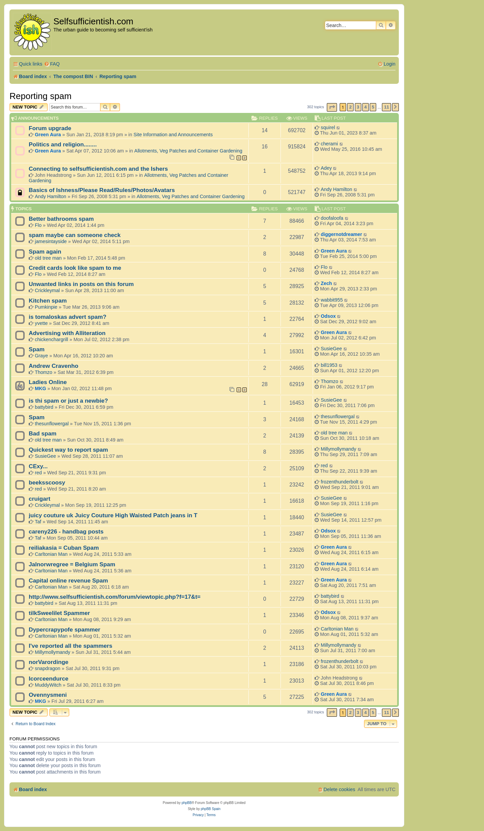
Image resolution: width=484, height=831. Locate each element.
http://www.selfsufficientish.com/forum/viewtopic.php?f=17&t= (114, 596)
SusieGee (331, 348)
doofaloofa (332, 218)
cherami (329, 143)
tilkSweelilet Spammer (59, 613)
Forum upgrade (50, 128)
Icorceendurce (48, 678)
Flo (38, 225)
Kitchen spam (48, 300)
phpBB (187, 803)
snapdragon (47, 668)
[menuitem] (52, 64)
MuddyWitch (48, 685)
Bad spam (42, 433)
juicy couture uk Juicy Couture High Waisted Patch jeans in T (113, 515)
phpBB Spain (210, 809)
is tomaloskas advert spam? (67, 316)
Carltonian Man (51, 554)
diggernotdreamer (341, 234)
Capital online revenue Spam (68, 580)
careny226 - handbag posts (66, 531)
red (38, 472)
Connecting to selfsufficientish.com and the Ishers (98, 168)
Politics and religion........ (63, 144)
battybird (44, 407)
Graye (41, 355)
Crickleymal (47, 290)
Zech (326, 283)
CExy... (38, 466)
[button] (332, 107)
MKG (40, 388)
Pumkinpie (46, 307)
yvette (41, 323)
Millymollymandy (338, 449)
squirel (328, 127)
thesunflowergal (52, 423)
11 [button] (386, 107)
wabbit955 (332, 300)
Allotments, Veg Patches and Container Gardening (188, 150)
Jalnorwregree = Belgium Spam (72, 564)
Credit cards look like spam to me (75, 267)
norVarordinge (48, 662)
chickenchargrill (51, 339)
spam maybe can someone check (75, 235)
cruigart (39, 498)
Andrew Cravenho (53, 365)
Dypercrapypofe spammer (64, 629)
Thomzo (43, 372)
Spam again (45, 251)
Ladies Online (48, 382)
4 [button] (365, 107)
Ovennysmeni (48, 694)
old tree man (48, 258)
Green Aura (48, 134)
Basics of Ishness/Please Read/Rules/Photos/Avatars (102, 190)
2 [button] (350, 107)
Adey (326, 168)
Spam (37, 349)
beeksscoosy (47, 482)
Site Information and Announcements (173, 134)
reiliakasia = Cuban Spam (64, 547)
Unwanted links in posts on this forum (81, 284)
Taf (38, 521)
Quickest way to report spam (68, 449)
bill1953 (329, 365)
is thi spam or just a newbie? (68, 400)
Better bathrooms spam (61, 218)
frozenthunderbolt (339, 481)
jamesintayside (51, 241)
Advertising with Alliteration (67, 333)
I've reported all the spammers (70, 645)
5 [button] (373, 107)
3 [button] (358, 107)
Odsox (328, 316)
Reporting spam (40, 96)
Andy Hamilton (50, 196)
